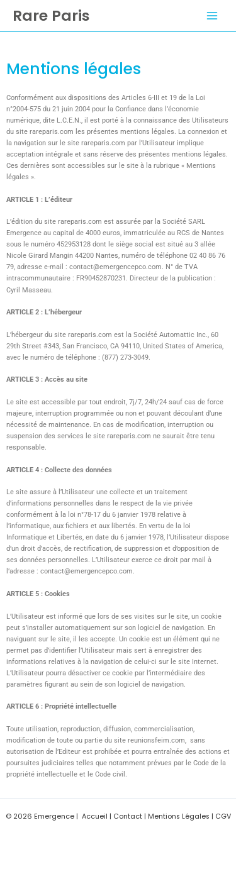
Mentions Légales (179, 816)
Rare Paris (51, 15)
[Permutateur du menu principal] (212, 15)
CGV (223, 816)
